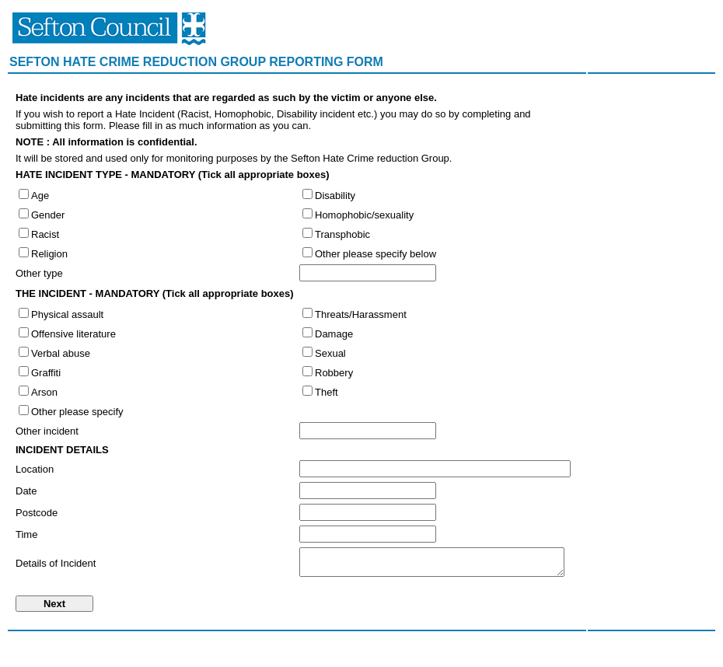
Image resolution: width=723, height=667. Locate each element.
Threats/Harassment (361, 314)
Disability (335, 195)
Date (26, 491)
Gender (48, 215)
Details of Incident (56, 563)
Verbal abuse (60, 353)
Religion (49, 254)
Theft (326, 392)
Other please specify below (375, 254)
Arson (44, 392)
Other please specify (77, 411)
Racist (45, 234)
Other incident (47, 431)
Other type (39, 273)
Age (40, 195)
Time (26, 534)
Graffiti (46, 373)
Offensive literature (73, 334)
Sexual (330, 353)
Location (35, 469)
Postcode (37, 513)
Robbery (334, 373)
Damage (334, 334)
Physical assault (67, 314)
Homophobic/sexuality (364, 215)
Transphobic (342, 234)
